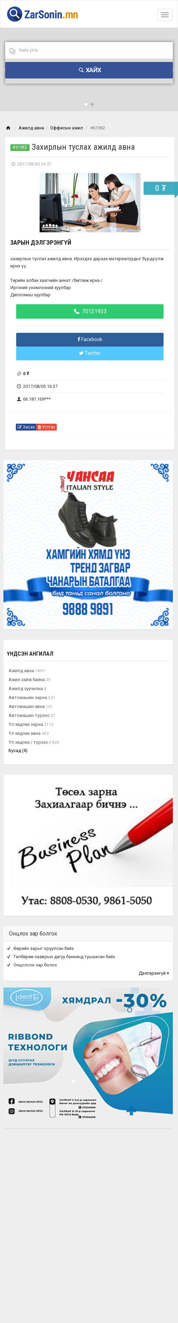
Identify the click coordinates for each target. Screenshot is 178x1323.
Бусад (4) (18, 750)
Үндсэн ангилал (30, 653)
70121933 (90, 311)
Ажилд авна (31, 127)
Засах (26, 427)
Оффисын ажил (66, 127)
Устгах (46, 427)
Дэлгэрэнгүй (154, 973)
